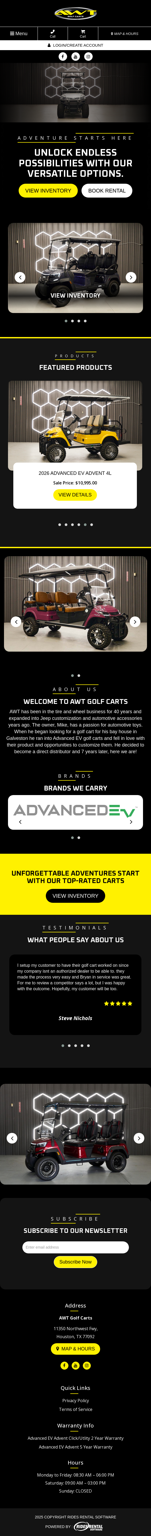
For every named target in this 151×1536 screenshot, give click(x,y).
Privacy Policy (75, 1400)
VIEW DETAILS (75, 495)
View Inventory (48, 191)
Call (53, 34)
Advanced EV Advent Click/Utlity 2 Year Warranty (76, 1438)
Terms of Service (75, 1409)
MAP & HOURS (124, 34)
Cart (83, 34)
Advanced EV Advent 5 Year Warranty (75, 1447)
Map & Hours (75, 1348)
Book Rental (107, 191)
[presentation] (20, 277)
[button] (66, 321)
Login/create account (75, 45)
